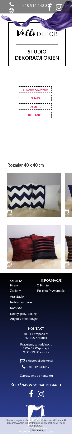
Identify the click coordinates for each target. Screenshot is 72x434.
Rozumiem (37, 430)
